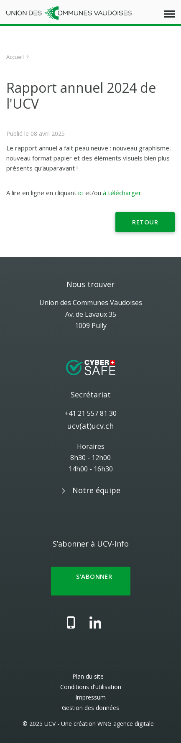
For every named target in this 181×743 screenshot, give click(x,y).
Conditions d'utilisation (90, 687)
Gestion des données (90, 708)
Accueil (15, 57)
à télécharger (122, 192)
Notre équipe (96, 490)
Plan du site (88, 676)
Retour (145, 222)
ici (81, 192)
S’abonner (90, 581)
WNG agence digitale (125, 724)
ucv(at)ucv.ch (90, 426)
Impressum (90, 697)
